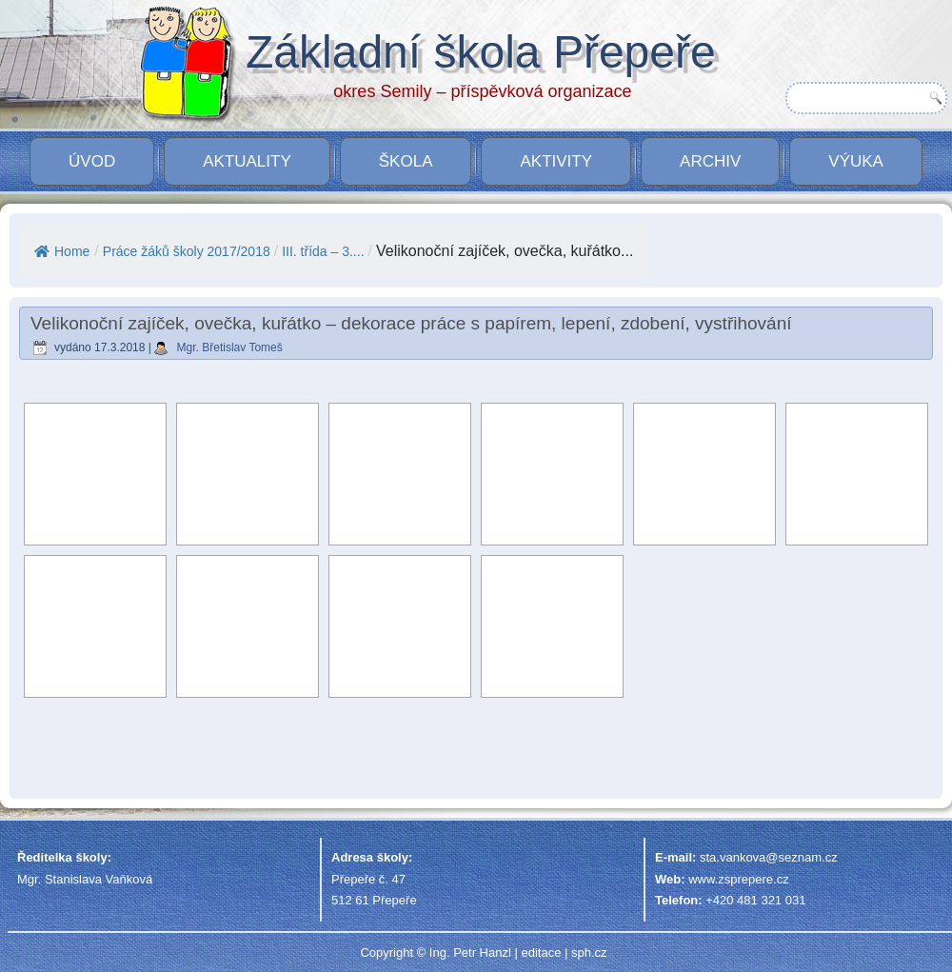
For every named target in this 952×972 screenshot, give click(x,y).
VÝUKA (855, 161)
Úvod (92, 161)
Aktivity (556, 161)
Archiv (710, 161)
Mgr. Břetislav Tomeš (230, 347)
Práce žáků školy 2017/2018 (186, 251)
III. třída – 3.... (323, 251)
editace (541, 952)
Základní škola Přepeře (481, 52)
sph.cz (589, 952)
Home (61, 251)
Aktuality (247, 161)
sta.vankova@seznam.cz (769, 857)
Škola (406, 161)
